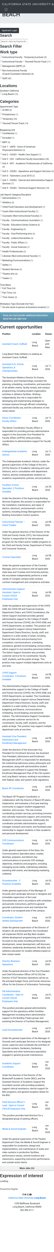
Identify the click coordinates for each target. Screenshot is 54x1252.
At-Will (7, 110)
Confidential (9, 133)
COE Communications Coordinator (13, 842)
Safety (7, 265)
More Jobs (27, 1168)
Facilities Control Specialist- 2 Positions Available (13, 488)
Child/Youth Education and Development (23, 207)
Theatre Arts (10, 273)
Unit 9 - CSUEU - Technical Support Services (25, 188)
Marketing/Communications (17, 260)
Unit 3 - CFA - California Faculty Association (25, 159)
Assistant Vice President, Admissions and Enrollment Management (14, 739)
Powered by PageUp (9, 1189)
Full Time (9, 288)
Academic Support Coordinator (11, 1065)
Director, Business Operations (11, 963)
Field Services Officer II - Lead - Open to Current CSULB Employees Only (14, 1105)
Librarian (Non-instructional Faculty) (21, 256)
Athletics (8, 202)
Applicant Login (9, 30)
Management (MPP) (13, 66)
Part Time (9, 292)
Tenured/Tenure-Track (15, 123)
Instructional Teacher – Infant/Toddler (13, 524)
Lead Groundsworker (12, 1030)
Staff (6, 78)
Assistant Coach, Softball (14, 344)
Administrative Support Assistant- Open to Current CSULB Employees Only (13, 594)
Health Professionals (14, 251)
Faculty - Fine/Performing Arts (18, 233)
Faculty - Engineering (14, 229)
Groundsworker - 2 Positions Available (11, 882)
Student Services (12, 269)
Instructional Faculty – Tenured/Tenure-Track (26, 61)
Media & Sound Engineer (14, 1129)
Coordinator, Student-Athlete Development (12, 919)
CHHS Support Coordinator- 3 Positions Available (14, 676)
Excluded (8, 138)
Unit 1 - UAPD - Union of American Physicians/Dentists (18, 148)
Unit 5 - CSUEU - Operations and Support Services (28, 171)
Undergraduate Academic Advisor (14, 453)
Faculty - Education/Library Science (21, 224)
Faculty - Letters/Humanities (17, 238)
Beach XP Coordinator (13, 788)
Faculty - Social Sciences (16, 247)
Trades (7, 278)
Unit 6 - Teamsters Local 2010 (18, 175)
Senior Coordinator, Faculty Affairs (11, 419)
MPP (6, 142)
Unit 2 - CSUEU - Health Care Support (21, 154)
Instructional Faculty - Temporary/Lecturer (24, 57)
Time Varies (9, 297)
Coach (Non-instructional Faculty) (20, 211)
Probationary (10, 114)
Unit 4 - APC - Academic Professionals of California (27, 165)
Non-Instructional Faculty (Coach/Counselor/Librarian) (18, 72)
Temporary (9, 119)
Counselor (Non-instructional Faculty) (22, 216)
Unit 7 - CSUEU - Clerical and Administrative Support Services (27, 182)
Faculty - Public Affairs (14, 242)
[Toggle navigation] (6, 9)
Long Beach (10, 94)
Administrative (11, 198)
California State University (27, 1198)
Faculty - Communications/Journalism (22, 220)
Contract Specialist (11, 557)
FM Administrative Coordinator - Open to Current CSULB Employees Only (12, 996)
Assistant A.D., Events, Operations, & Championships (13, 367)
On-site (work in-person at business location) (25, 307)
